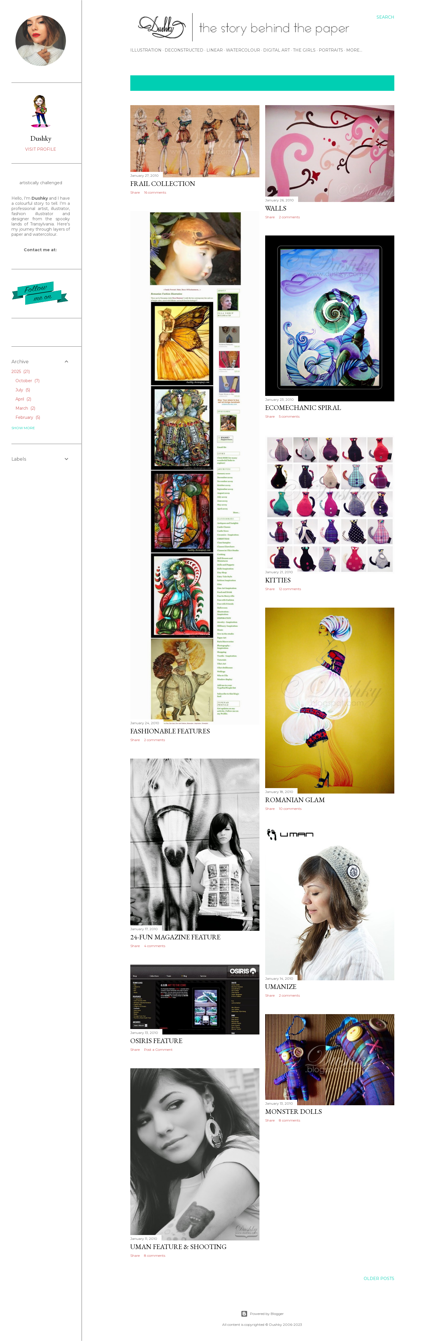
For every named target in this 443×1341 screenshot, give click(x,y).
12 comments (290, 589)
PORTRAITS (331, 50)
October (27, 380)
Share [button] (135, 192)
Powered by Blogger (262, 1313)
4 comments (154, 946)
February (27, 417)
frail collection (162, 183)
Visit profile (40, 149)
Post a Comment (158, 1049)
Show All (377, 83)
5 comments (289, 416)
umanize (280, 986)
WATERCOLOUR (243, 50)
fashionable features (170, 731)
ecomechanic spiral (303, 407)
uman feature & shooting (178, 1246)
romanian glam (295, 799)
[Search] (385, 17)
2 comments (289, 217)
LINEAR (214, 50)
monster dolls (293, 1111)
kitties (278, 580)
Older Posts (379, 1278)
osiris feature (156, 1040)
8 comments (289, 1120)
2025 (20, 371)
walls (275, 208)
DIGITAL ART (276, 50)
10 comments (290, 808)
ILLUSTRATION (146, 50)
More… (354, 50)
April (23, 399)
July (22, 389)
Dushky (40, 138)
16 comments (155, 192)
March (25, 408)
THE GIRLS (304, 50)
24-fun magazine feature (175, 936)
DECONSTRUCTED (184, 50)
